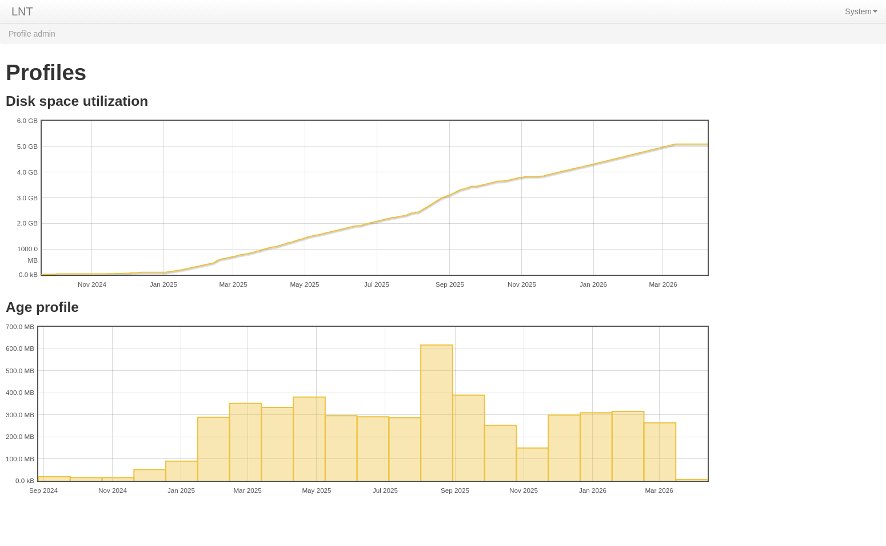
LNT (22, 11)
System (861, 11)
